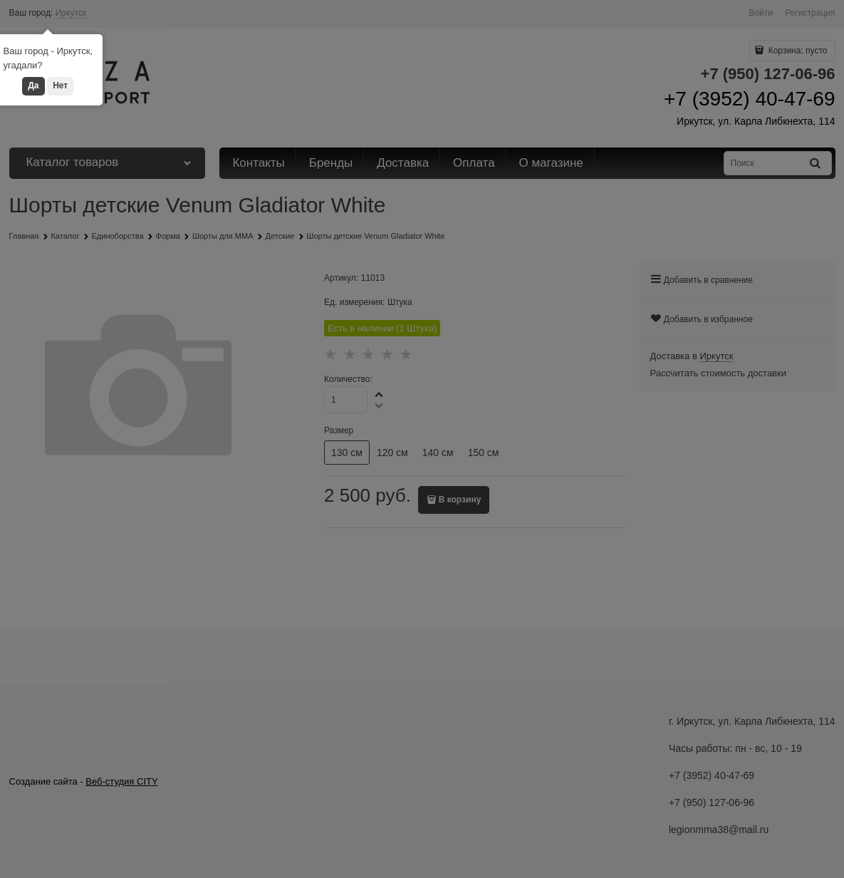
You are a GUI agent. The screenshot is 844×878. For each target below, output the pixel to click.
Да (33, 86)
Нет (60, 86)
